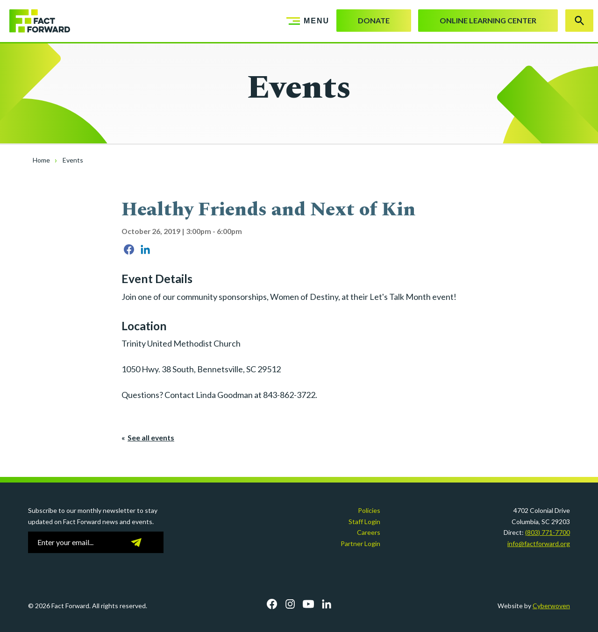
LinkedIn (327, 604)
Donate (374, 20)
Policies (369, 510)
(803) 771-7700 (547, 532)
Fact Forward (35, 21)
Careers (368, 532)
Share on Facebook (129, 249)
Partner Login (360, 543)
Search (579, 20)
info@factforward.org (538, 543)
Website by (534, 606)
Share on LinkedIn (145, 249)
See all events (151, 437)
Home (41, 160)
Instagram (290, 604)
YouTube (308, 604)
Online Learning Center (488, 20)
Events (73, 160)
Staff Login (364, 521)
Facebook (272, 604)
